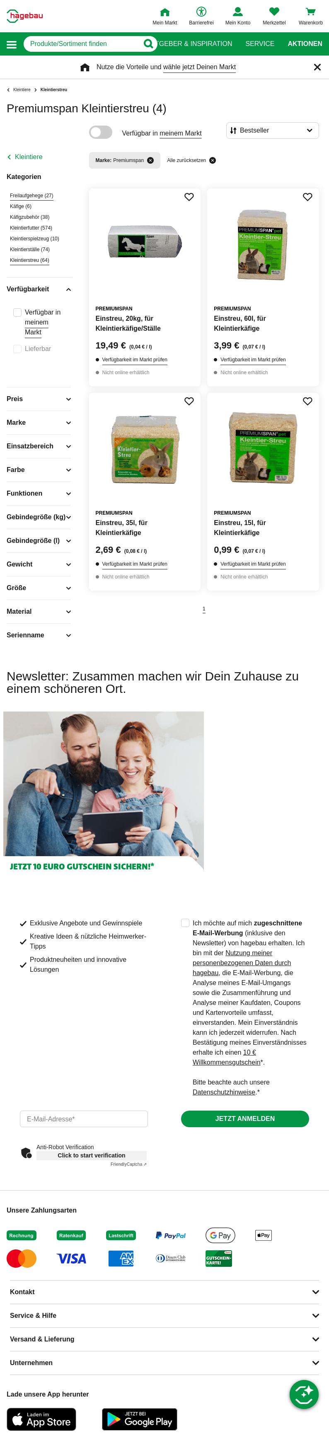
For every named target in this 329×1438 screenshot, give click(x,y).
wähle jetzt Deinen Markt (199, 66)
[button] (12, 44)
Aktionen (305, 44)
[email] (84, 1119)
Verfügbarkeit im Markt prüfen (134, 360)
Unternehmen (31, 1362)
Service (259, 44)
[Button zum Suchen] (148, 44)
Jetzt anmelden (245, 1118)
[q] (81, 44)
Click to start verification (91, 1155)
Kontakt (22, 1291)
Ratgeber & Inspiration (189, 44)
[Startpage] (25, 16)
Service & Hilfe (33, 1315)
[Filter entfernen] (150, 160)
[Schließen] (317, 67)
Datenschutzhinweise (224, 1092)
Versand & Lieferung (42, 1339)
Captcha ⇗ (129, 1164)
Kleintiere (29, 156)
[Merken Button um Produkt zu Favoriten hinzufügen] (189, 197)
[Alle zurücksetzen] (212, 160)
